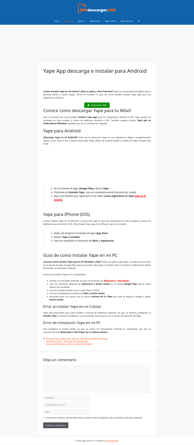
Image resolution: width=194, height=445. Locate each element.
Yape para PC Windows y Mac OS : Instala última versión (69, 344)
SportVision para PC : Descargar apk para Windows (67, 341)
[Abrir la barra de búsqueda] (138, 21)
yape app (104, 339)
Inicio (56, 21)
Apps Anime (95, 21)
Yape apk (75, 339)
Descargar (68, 21)
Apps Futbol (110, 21)
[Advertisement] (97, 44)
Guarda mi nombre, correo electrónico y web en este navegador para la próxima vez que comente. (94, 418)
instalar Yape (65, 339)
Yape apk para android (89, 339)
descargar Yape (52, 339)
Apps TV (81, 21)
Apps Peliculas (127, 21)
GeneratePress (112, 441)
